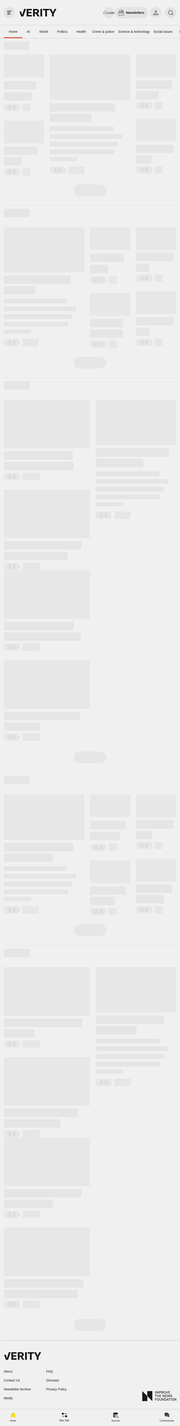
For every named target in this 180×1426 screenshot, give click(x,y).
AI (28, 32)
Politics (62, 32)
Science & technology (134, 32)
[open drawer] (9, 12)
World (43, 32)
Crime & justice (103, 32)
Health (81, 32)
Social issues (163, 32)
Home (13, 32)
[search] (170, 12)
